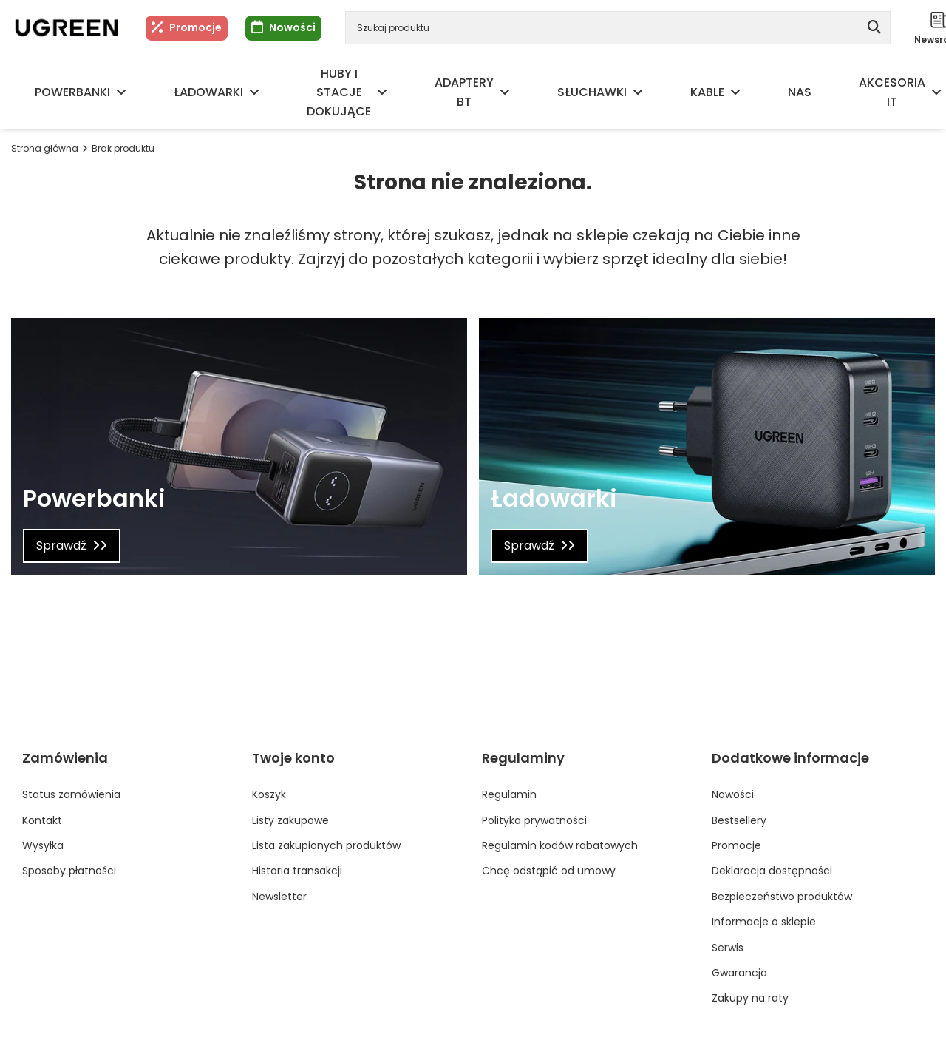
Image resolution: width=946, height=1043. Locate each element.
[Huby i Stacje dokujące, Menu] (382, 92)
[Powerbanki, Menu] (121, 92)
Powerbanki (72, 92)
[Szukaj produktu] (618, 27)
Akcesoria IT (892, 92)
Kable (707, 92)
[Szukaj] (874, 27)
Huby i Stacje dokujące (339, 92)
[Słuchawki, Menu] (638, 92)
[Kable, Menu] (735, 92)
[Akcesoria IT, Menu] (936, 92)
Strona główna (44, 148)
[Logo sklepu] (66, 27)
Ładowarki (208, 92)
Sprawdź (61, 545)
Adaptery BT (464, 92)
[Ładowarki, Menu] (254, 92)
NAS (799, 92)
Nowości (292, 27)
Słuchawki (592, 92)
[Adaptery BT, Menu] (505, 92)
